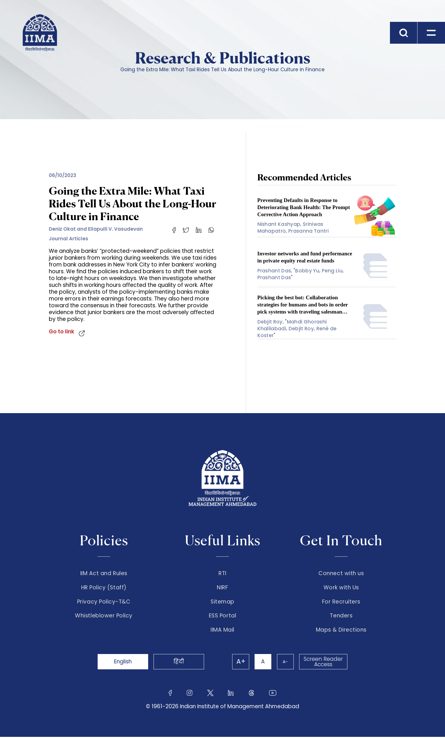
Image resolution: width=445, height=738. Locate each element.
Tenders (341, 616)
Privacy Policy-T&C (104, 602)
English (123, 662)
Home (29, 125)
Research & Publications (148, 125)
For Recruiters (341, 602)
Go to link (61, 331)
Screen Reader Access (323, 662)
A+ (240, 662)
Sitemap (222, 602)
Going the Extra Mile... (284, 125)
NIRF (222, 587)
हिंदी (180, 662)
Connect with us (341, 573)
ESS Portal (222, 616)
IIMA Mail (222, 631)
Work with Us (341, 587)
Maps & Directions (341, 631)
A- (284, 663)
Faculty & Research (77, 125)
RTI (222, 573)
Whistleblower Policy (104, 616)
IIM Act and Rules (103, 573)
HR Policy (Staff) (104, 587)
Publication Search (219, 125)
